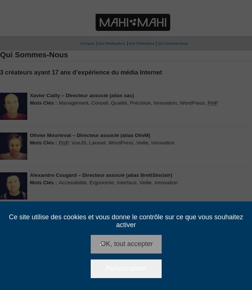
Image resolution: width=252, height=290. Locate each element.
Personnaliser (125, 268)
